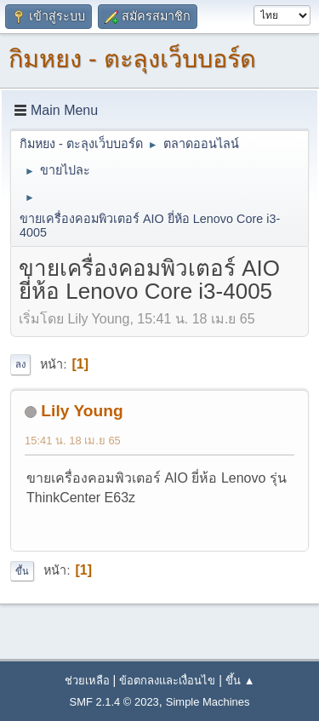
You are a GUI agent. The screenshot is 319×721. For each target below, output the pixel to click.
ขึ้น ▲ (239, 680)
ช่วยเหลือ (87, 680)
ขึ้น (22, 571)
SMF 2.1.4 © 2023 (114, 701)
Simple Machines (208, 701)
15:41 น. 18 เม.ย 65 (73, 440)
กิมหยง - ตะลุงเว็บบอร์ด (132, 58)
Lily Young (81, 411)
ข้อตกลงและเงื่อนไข (167, 680)
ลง (20, 364)
